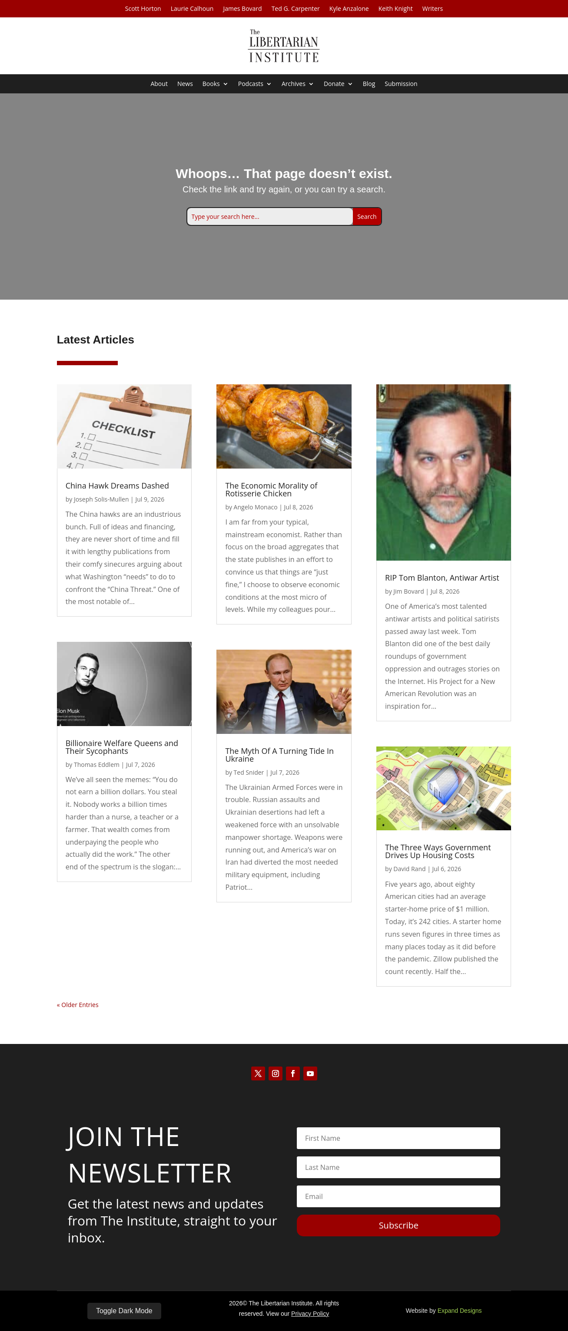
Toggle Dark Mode (124, 1310)
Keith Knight (396, 9)
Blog (369, 84)
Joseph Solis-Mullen (101, 499)
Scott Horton (143, 9)
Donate (334, 84)
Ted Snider (249, 772)
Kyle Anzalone (349, 9)
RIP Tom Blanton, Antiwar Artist (442, 577)
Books (211, 84)
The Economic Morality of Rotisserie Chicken (271, 489)
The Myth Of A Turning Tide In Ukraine (279, 755)
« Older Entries (78, 1005)
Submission (401, 84)
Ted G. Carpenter (296, 9)
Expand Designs (460, 1310)
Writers (432, 9)
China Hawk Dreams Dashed (117, 485)
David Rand (409, 869)
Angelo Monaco (256, 507)
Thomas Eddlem (97, 764)
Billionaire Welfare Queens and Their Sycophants (122, 747)
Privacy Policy (310, 1313)
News (185, 84)
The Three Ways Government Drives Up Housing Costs (438, 851)
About (158, 84)
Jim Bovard (408, 591)
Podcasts (250, 84)
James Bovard (242, 9)
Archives (294, 84)
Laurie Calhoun (192, 9)
